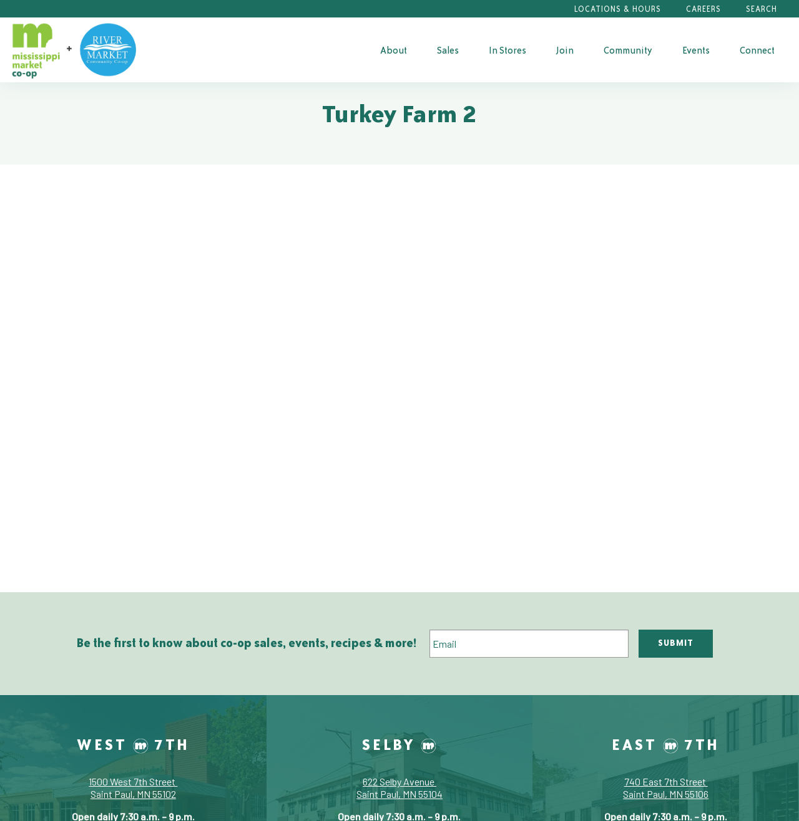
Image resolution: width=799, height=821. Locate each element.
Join (565, 50)
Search (761, 9)
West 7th (133, 744)
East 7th (666, 744)
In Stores (507, 50)
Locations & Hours (617, 9)
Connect (757, 50)
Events (696, 50)
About (393, 50)
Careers (703, 9)
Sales (448, 50)
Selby (399, 744)
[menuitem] (393, 50)
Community (628, 50)
